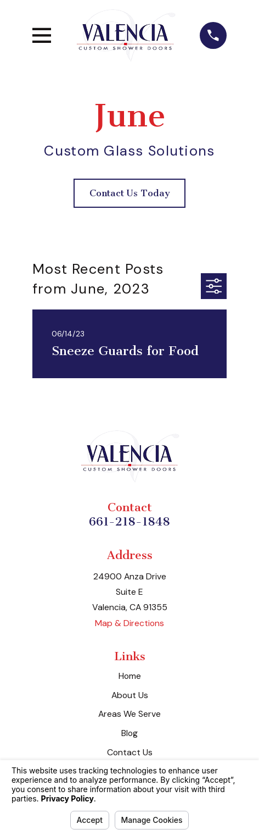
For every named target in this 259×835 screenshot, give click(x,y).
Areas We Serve (129, 714)
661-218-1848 (129, 521)
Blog (129, 733)
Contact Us (130, 752)
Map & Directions (129, 623)
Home (130, 676)
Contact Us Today (129, 192)
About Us (129, 695)
